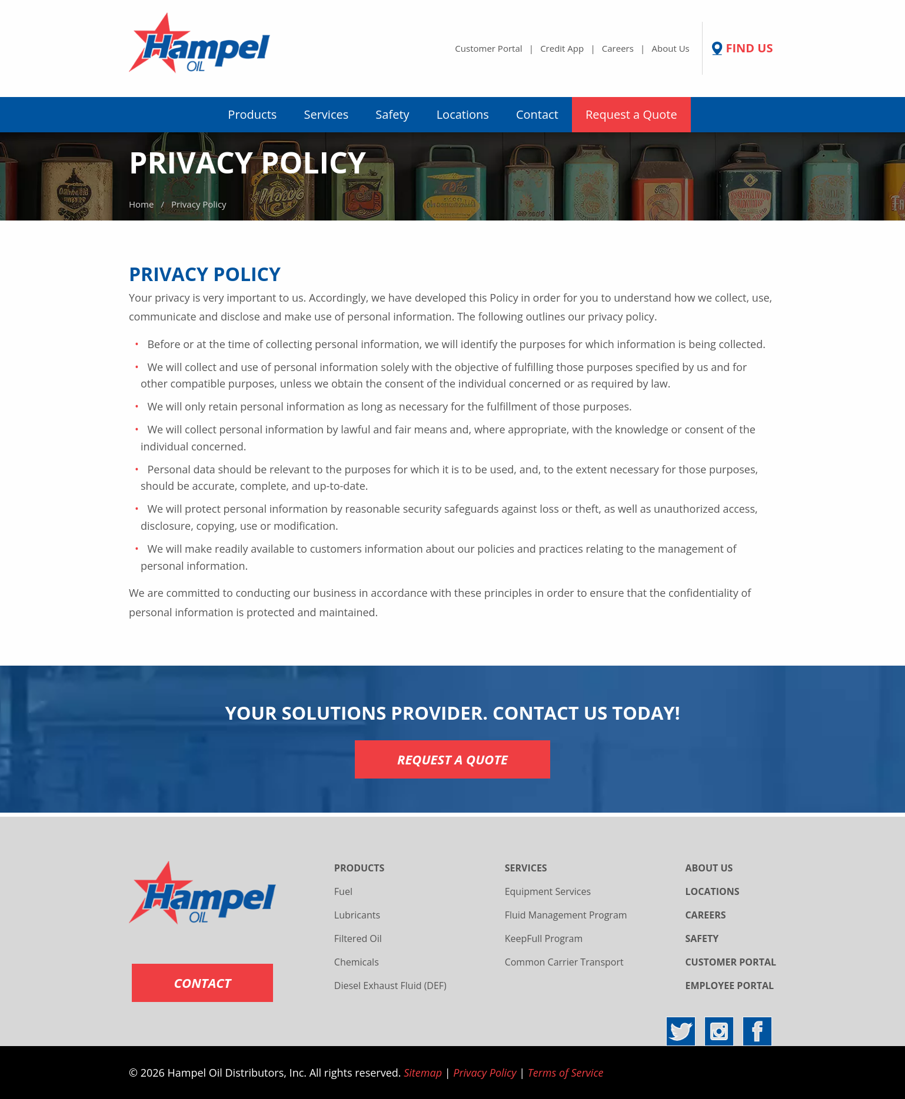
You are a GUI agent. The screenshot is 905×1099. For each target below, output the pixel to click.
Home (141, 204)
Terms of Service (566, 1072)
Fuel (343, 891)
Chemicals (356, 962)
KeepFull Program (544, 938)
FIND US (749, 48)
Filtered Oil (358, 938)
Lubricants (357, 914)
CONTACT (202, 982)
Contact (537, 114)
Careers (618, 48)
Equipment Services (548, 891)
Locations (463, 114)
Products (252, 114)
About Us (671, 48)
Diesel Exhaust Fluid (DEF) (390, 985)
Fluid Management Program (566, 914)
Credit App (562, 48)
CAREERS (705, 914)
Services (326, 114)
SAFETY (701, 938)
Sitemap (423, 1072)
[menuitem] (252, 114)
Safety (392, 114)
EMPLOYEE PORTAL (729, 985)
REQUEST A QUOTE (452, 759)
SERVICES (526, 867)
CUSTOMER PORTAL (730, 962)
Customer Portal (488, 48)
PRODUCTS (359, 867)
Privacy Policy (484, 1072)
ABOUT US (709, 867)
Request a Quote (631, 114)
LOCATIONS (712, 891)
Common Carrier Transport (564, 962)
